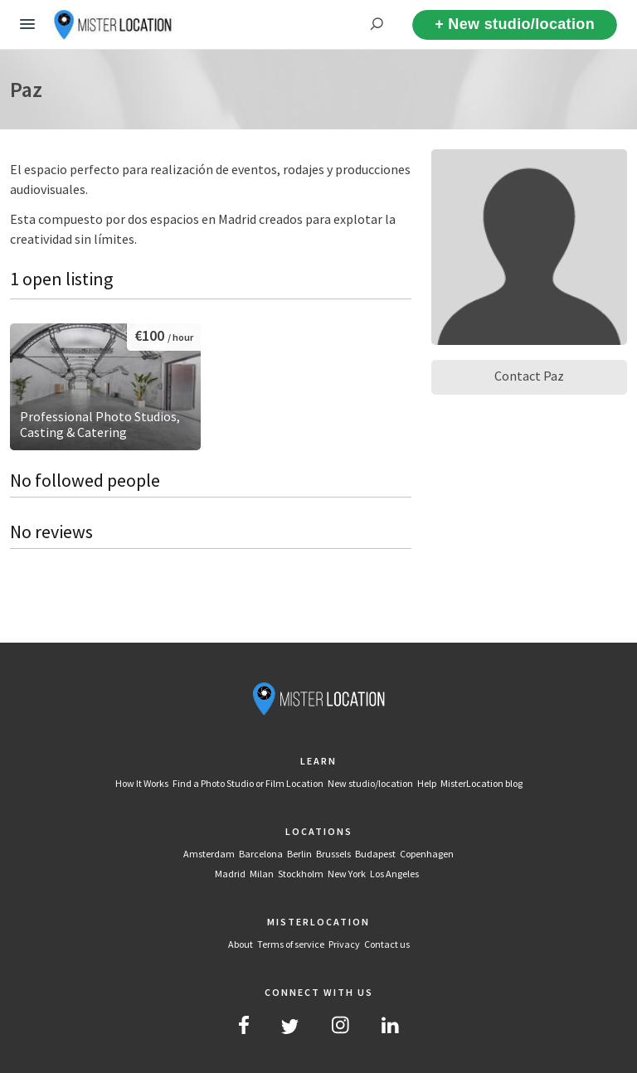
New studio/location (370, 783)
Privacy (344, 944)
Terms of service (290, 944)
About (240, 944)
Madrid (230, 873)
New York (347, 873)
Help (426, 783)
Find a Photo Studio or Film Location (248, 783)
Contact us (387, 944)
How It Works (141, 783)
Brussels (333, 853)
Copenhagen (427, 853)
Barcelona (261, 853)
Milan (262, 873)
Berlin (299, 853)
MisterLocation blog (481, 783)
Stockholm (300, 873)
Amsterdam (209, 853)
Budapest (375, 853)
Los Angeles (394, 873)
